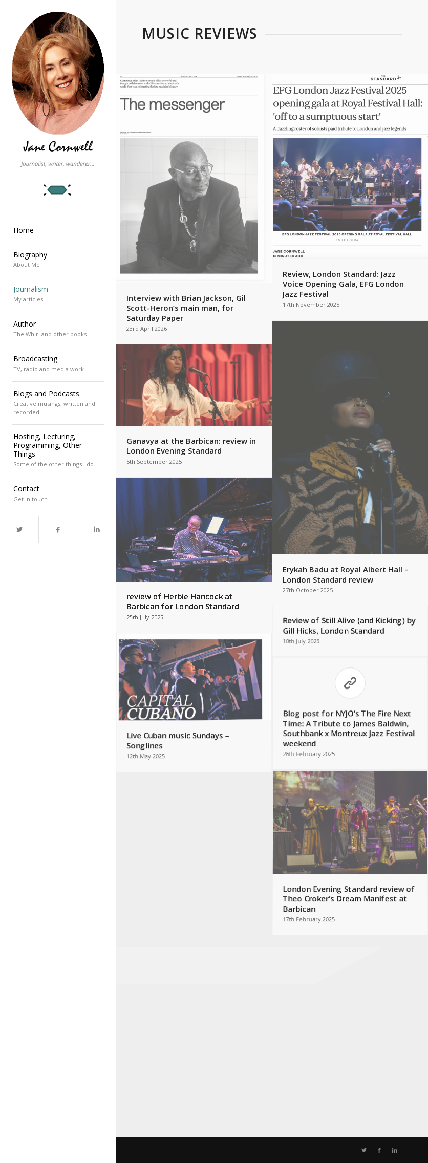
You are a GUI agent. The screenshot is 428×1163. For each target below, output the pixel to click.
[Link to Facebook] (57, 529)
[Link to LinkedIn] (96, 529)
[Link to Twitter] (19, 529)
